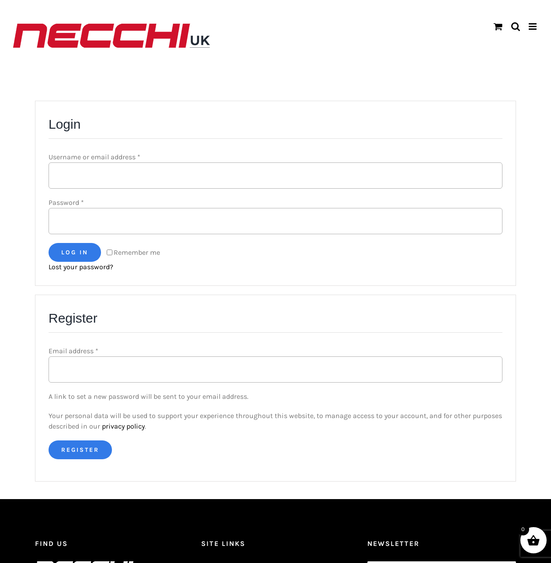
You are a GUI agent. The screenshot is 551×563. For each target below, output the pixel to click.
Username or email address (94, 157)
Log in (74, 252)
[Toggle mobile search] (515, 26)
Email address (73, 351)
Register (80, 450)
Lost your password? (81, 267)
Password (66, 202)
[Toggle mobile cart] (498, 26)
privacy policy (123, 426)
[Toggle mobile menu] (533, 26)
